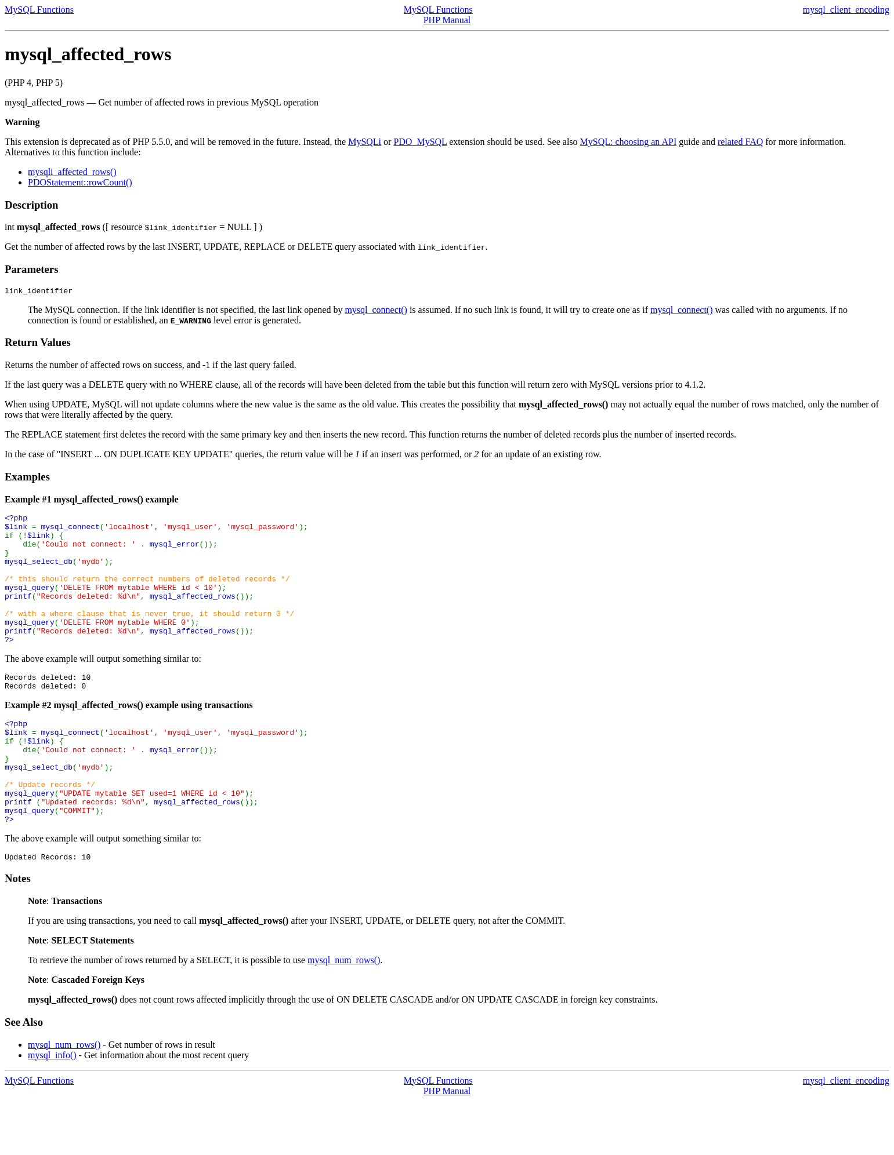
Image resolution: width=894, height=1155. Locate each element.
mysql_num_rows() (343, 1014)
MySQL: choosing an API (628, 142)
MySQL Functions (39, 9)
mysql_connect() (376, 311)
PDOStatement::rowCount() (80, 182)
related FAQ (740, 142)
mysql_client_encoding (846, 9)
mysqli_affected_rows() (72, 172)
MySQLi (364, 142)
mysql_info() (52, 1109)
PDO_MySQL (420, 142)
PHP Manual (447, 20)
